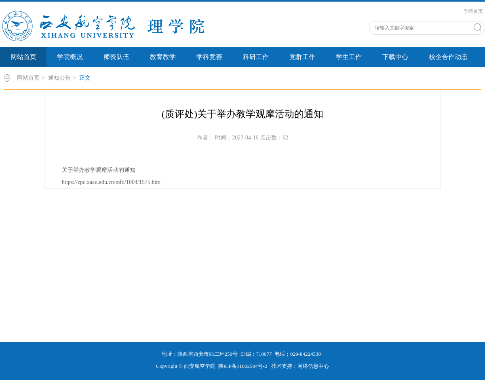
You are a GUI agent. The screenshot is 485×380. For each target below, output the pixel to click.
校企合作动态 (448, 56)
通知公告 (59, 78)
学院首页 (473, 11)
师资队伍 (116, 56)
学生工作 (349, 56)
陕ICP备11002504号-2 (243, 366)
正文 (85, 78)
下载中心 (395, 56)
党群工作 (302, 56)
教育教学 (163, 56)
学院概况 (70, 56)
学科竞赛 (209, 56)
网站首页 (23, 56)
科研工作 (256, 56)
